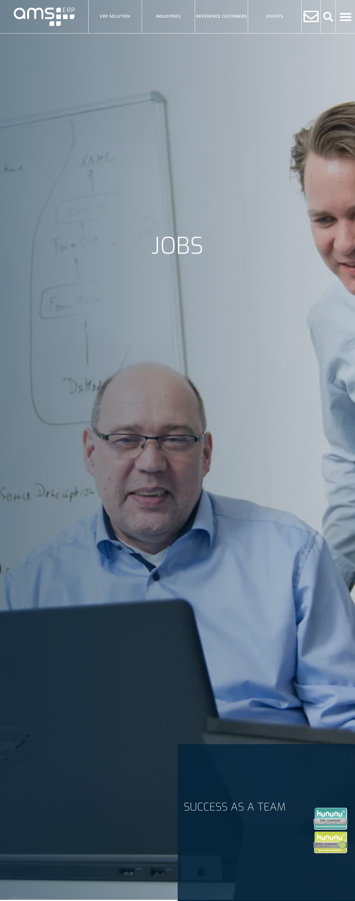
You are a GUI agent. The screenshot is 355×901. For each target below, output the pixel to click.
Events (275, 16)
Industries (168, 16)
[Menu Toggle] (345, 16)
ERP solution (115, 16)
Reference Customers (221, 16)
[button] (328, 17)
